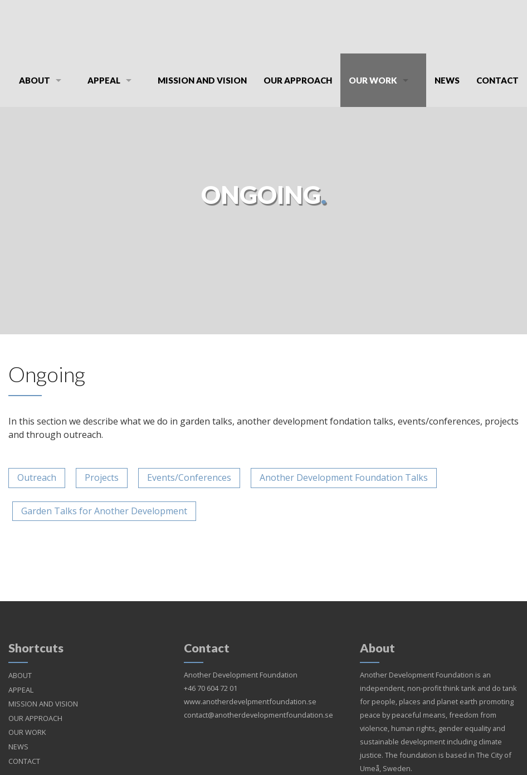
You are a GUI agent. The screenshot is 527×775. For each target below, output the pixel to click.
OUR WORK (373, 80)
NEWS (447, 80)
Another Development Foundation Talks (344, 477)
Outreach (36, 477)
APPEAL (103, 80)
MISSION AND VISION (202, 80)
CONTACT (497, 80)
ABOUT (34, 80)
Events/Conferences (189, 477)
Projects (102, 477)
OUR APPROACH (298, 80)
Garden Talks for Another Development (104, 511)
